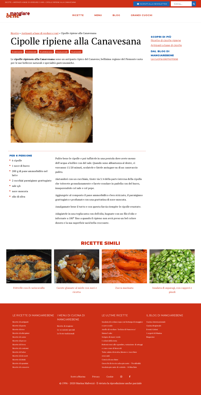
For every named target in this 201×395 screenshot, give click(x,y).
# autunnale (62, 51)
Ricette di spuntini (20, 363)
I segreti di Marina (154, 333)
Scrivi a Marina (78, 376)
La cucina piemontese (164, 59)
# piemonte (17, 51)
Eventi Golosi (152, 329)
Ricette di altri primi (21, 333)
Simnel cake (107, 333)
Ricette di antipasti (20, 322)
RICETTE (78, 15)
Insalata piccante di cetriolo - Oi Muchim (119, 367)
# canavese (76, 51)
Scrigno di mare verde (111, 337)
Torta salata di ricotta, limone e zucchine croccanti (119, 354)
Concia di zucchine (110, 359)
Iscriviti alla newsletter (152, 4)
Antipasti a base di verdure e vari (28, 2)
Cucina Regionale (153, 325)
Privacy (96, 376)
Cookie (109, 376)
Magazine (150, 337)
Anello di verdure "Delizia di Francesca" (119, 329)
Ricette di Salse (19, 352)
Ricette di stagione (65, 326)
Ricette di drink (19, 359)
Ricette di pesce (19, 341)
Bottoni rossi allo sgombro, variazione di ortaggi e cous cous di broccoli (122, 346)
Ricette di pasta (19, 325)
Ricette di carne (19, 337)
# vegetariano (46, 51)
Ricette (8, 2)
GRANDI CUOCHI (141, 15)
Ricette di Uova (19, 344)
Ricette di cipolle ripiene (166, 40)
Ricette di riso (18, 329)
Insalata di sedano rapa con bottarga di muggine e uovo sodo (122, 324)
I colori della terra (109, 341)
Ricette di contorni (20, 348)
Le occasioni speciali (66, 330)
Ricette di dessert (20, 356)
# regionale (31, 51)
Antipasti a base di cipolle (166, 45)
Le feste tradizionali (65, 333)
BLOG (116, 15)
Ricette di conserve (21, 367)
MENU (98, 15)
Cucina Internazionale (156, 322)
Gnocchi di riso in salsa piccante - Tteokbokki (121, 363)
